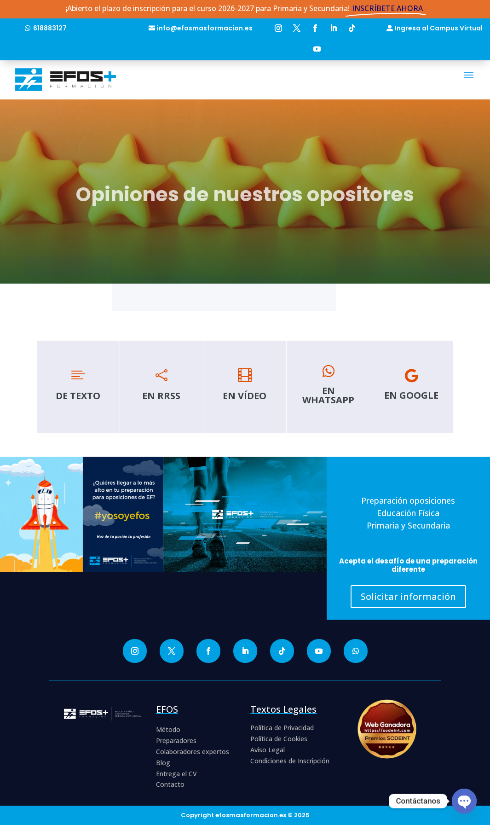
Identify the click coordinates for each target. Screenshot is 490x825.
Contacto (170, 784)
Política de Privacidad (282, 727)
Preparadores (176, 740)
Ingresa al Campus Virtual (439, 28)
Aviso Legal (267, 749)
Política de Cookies (278, 738)
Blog (163, 762)
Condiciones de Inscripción (289, 760)
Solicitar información (408, 596)
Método (168, 729)
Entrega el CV (176, 773)
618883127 (50, 28)
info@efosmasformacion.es (205, 28)
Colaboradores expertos (192, 751)
